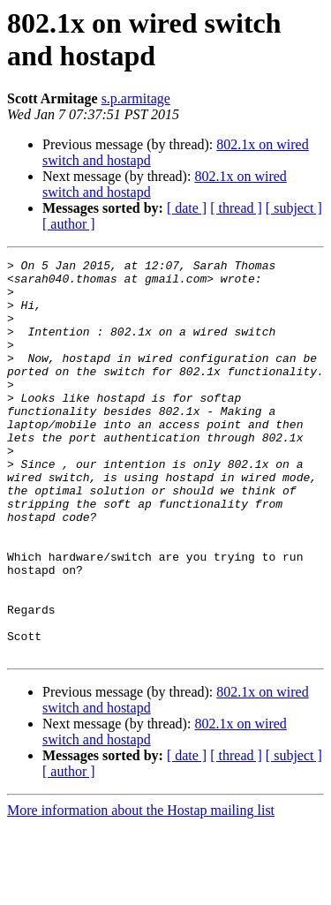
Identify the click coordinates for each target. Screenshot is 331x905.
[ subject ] (294, 207)
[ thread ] (236, 207)
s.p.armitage (136, 98)
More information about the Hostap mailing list (141, 889)
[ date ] (187, 207)
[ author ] (68, 223)
